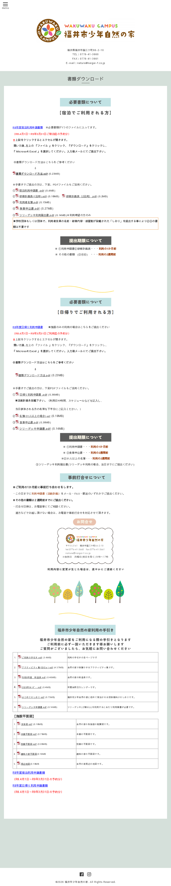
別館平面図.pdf (29, 744)
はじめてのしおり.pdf (33, 697)
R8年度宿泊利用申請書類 (28, 127)
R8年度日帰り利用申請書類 (30, 785)
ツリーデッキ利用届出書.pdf (36, 215)
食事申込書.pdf (30, 208)
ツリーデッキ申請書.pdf (35, 428)
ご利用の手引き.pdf (32, 657)
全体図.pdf (26, 724)
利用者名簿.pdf (28, 202)
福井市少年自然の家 (76, 881)
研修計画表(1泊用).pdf (33, 196)
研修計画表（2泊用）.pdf (81, 196)
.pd (47, 416)
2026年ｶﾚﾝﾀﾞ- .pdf (32, 687)
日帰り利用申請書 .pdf (33, 394)
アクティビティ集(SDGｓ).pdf (37, 667)
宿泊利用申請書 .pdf (31, 190)
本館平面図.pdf (29, 734)
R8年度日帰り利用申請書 (28, 327)
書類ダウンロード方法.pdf (32, 173)
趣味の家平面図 (29, 753)
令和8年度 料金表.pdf (34, 677)
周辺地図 (25, 763)
